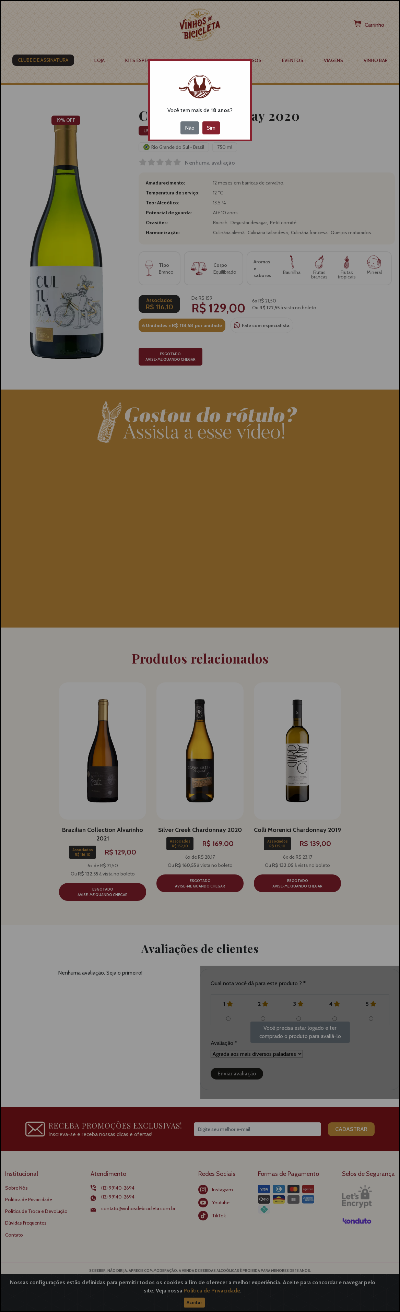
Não (190, 127)
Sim (211, 127)
